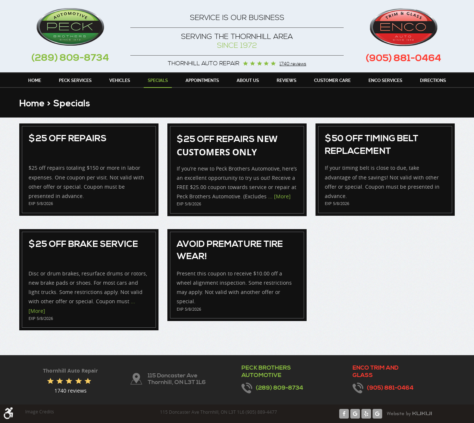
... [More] (279, 196)
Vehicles (119, 80)
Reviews (286, 80)
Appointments (202, 80)
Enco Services (385, 80)
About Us (248, 80)
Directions (433, 80)
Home (34, 80)
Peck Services (75, 80)
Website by (409, 413)
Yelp (366, 414)
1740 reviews (293, 64)
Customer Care (332, 80)
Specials (158, 80)
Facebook (344, 414)
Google (355, 414)
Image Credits (39, 411)
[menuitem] (34, 80)
